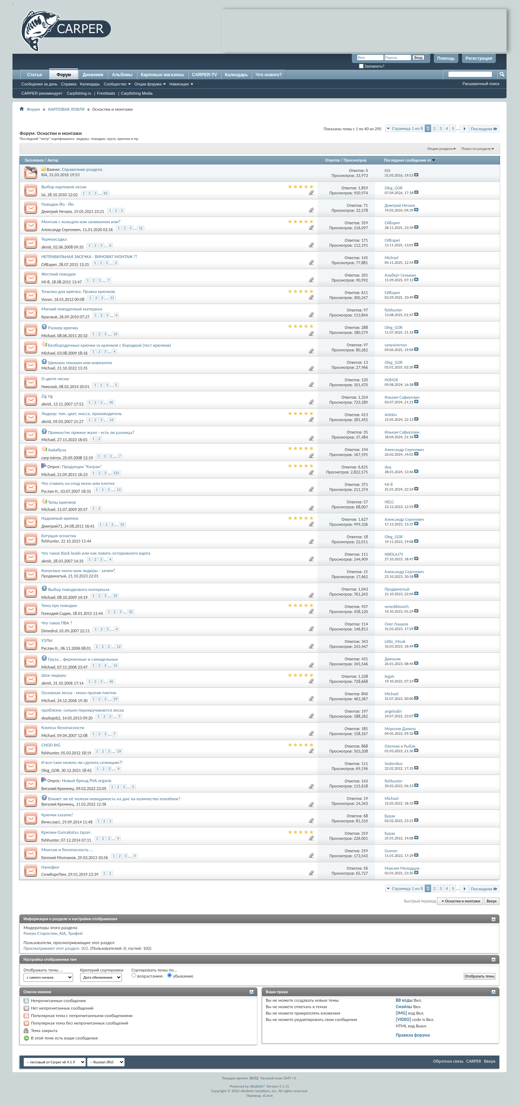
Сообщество (115, 84)
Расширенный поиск (480, 84)
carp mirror (51, 457)
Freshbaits (106, 93)
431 (364, 658)
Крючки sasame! (57, 814)
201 (364, 275)
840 (364, 693)
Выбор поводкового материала (78, 589)
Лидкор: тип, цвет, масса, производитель (81, 413)
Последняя (484, 128)
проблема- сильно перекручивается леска (82, 710)
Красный (49, 316)
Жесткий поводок (58, 274)
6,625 (363, 467)
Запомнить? (372, 66)
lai (43, 194)
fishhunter (50, 541)
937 (364, 606)
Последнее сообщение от (409, 160)
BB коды (404, 1000)
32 (131, 611)
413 (364, 414)
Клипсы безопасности (62, 727)
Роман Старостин (40, 933)
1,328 (363, 676)
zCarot (268, 1095)
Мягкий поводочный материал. (72, 308)
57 (366, 501)
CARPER (473, 1061)
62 (106, 193)
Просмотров (355, 160)
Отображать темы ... (43, 970)
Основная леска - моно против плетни (78, 692)
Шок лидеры (53, 675)
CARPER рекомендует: (42, 93)
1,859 (363, 187)
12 (141, 228)
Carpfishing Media (137, 93)
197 (364, 711)
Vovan (46, 299)
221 (116, 473)
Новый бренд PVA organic (87, 780)
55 (122, 524)
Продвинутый (53, 576)
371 (364, 484)
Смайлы (404, 1006)
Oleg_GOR (50, 770)
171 (364, 240)
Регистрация (479, 58)
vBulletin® (258, 1086)
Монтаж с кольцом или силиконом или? (80, 221)
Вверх (492, 901)
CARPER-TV (204, 74)
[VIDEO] (403, 1019)
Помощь (446, 58)
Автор (52, 160)
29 (115, 699)
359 (364, 222)
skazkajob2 (50, 718)
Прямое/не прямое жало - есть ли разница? (91, 432)
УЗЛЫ (46, 640)
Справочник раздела (82, 169)
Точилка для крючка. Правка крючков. (78, 291)
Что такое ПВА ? (56, 622)
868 (364, 746)
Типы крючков (62, 502)
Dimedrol (49, 630)
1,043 (363, 589)
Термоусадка (54, 239)
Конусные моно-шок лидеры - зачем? (78, 570)
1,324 (363, 397)
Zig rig (47, 396)
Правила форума (413, 1035)
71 (366, 205)
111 (364, 554)
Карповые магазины (162, 74)
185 (364, 728)
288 (364, 327)
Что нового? (269, 74)
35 (366, 432)
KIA (44, 174)
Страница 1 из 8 (407, 128)
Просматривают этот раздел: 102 (56, 948)
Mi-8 (45, 281)
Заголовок (34, 160)
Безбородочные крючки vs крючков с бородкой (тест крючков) (109, 345)
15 (366, 571)
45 (111, 402)
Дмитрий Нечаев (56, 211)
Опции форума (147, 84)
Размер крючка (63, 327)
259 (364, 833)
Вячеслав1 (50, 821)
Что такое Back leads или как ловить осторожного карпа (95, 553)
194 (364, 449)
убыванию (180, 976)
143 (364, 781)
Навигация (179, 84)
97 (366, 310)
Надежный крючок (59, 518)
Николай (49, 386)
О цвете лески (55, 378)
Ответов (332, 160)
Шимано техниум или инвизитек (80, 362)
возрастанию (147, 976)
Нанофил (50, 867)
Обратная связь (448, 1061)
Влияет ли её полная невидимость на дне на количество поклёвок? (114, 798)
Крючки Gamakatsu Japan (66, 832)
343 (364, 641)
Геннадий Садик (56, 613)
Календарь (90, 84)
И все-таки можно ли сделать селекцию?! (82, 762)
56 (366, 868)
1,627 (363, 519)
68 (366, 815)
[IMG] (401, 1013)
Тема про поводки (59, 605)
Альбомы (122, 74)
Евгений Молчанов (58, 857)
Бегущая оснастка (58, 535)
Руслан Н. (49, 491)
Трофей (75, 933)
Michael (48, 335)
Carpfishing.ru (79, 93)
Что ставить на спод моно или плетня (77, 483)
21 (112, 297)
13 (366, 362)
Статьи (34, 74)
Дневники (93, 74)
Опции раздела (440, 148)
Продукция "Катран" (82, 466)
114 (364, 624)
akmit (46, 247)
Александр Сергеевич (61, 229)
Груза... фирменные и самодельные (83, 659)
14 (111, 420)
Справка (68, 84)
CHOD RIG (50, 745)
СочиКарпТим (53, 874)
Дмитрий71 (51, 526)
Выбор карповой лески (64, 186)
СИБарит (49, 264)
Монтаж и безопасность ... (67, 849)
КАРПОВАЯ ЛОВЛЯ (66, 109)
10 (115, 334)
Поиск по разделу (476, 148)
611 (364, 292)
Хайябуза (57, 449)
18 (366, 536)
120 (364, 379)
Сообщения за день (39, 84)
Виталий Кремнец (57, 788)
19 (366, 798)
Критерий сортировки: (102, 970)
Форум (64, 74)
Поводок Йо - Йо (57, 204)
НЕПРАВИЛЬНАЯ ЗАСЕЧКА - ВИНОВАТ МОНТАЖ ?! (89, 256)
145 (364, 257)
